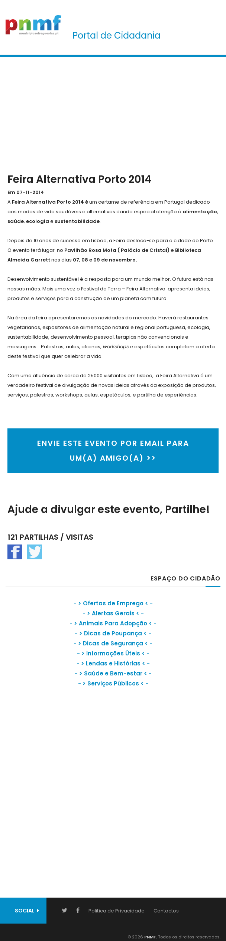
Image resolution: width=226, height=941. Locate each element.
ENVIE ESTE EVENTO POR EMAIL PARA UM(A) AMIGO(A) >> (113, 450)
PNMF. (150, 937)
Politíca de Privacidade (116, 910)
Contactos (166, 910)
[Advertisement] (113, 113)
